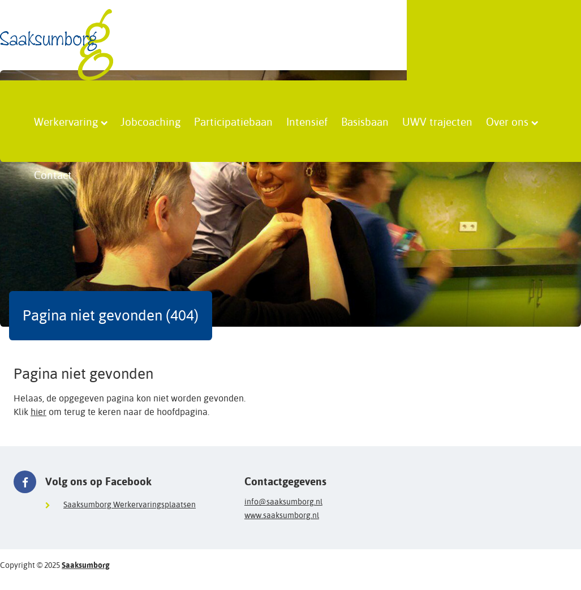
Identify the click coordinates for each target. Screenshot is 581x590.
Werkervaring (66, 121)
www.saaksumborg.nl (281, 515)
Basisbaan (365, 121)
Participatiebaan (233, 121)
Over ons (507, 121)
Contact (53, 175)
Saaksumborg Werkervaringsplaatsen (129, 504)
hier (38, 412)
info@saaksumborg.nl (283, 501)
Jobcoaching (150, 121)
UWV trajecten (437, 121)
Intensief (307, 121)
